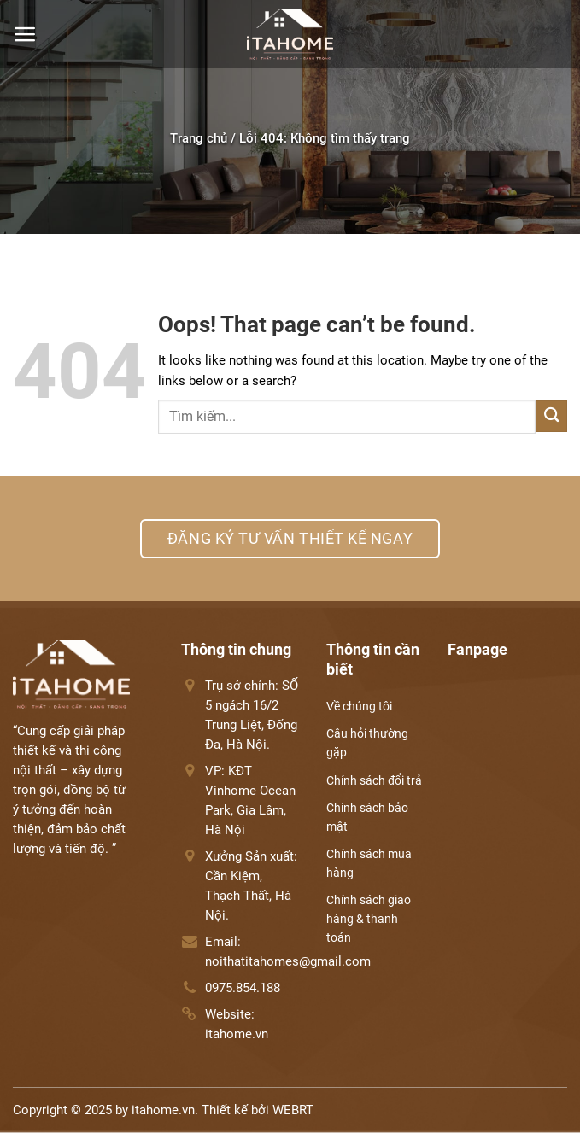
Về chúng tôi (359, 706)
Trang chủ (198, 138)
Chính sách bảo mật (367, 817)
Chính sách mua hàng (369, 863)
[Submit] (551, 416)
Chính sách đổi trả (374, 780)
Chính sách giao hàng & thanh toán (368, 918)
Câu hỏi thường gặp (367, 743)
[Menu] (25, 34)
